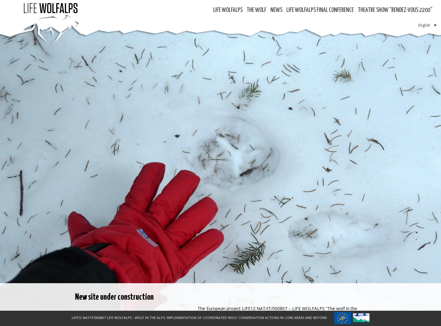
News (276, 10)
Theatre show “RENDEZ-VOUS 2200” (395, 10)
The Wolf (256, 10)
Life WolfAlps (228, 10)
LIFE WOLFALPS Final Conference (320, 10)
